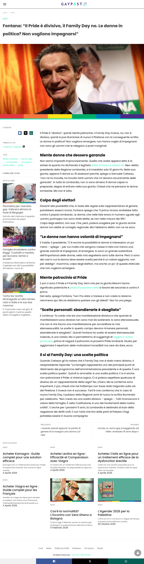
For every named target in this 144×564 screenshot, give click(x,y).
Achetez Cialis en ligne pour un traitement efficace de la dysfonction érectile (119, 457)
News (13, 13)
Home (5, 13)
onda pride (8, 165)
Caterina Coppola (12, 146)
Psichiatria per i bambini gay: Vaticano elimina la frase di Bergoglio (19, 208)
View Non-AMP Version (81, 550)
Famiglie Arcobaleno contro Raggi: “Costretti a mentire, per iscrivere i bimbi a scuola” (19, 251)
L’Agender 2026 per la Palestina (113, 512)
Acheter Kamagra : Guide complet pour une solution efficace (21, 457)
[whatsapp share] (31, 133)
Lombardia (12, 162)
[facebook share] (20, 133)
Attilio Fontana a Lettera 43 (108, 165)
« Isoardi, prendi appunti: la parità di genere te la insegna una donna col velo (60, 432)
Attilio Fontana (10, 158)
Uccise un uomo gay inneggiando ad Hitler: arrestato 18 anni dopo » (118, 430)
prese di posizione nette (85, 287)
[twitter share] (25, 133)
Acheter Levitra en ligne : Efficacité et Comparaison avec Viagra (68, 457)
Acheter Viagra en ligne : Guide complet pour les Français (20, 489)
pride (20, 165)
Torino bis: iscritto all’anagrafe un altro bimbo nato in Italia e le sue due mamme (18, 295)
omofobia (26, 162)
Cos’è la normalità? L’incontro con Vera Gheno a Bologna (71, 512)
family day (26, 158)
